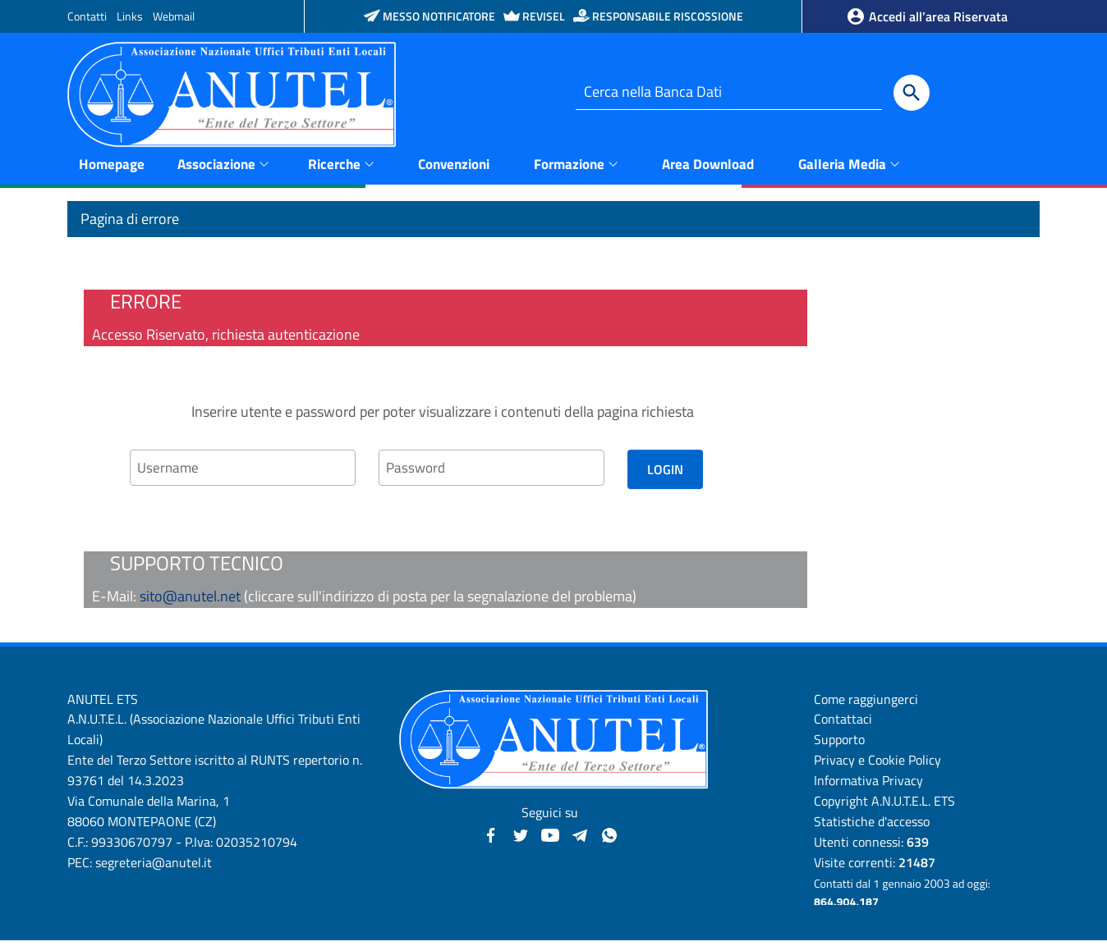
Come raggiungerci (866, 704)
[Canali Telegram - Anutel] (580, 839)
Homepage (112, 168)
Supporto (839, 745)
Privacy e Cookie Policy (877, 765)
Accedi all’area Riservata (927, 16)
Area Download (708, 168)
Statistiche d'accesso (872, 826)
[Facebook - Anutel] (491, 839)
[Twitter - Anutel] (521, 839)
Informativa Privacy (868, 785)
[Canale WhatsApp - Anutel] (609, 839)
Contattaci (843, 724)
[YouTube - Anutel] (550, 839)
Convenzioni (453, 168)
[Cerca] (911, 93)
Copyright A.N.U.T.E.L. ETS (884, 806)
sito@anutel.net (190, 601)
